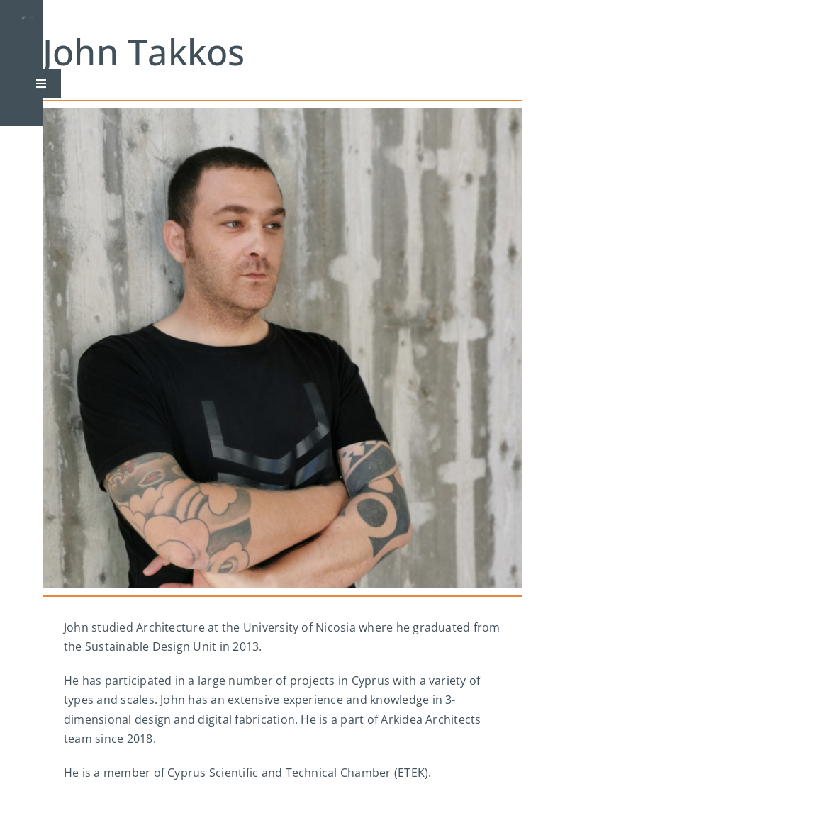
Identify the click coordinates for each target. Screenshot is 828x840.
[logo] (27, 21)
